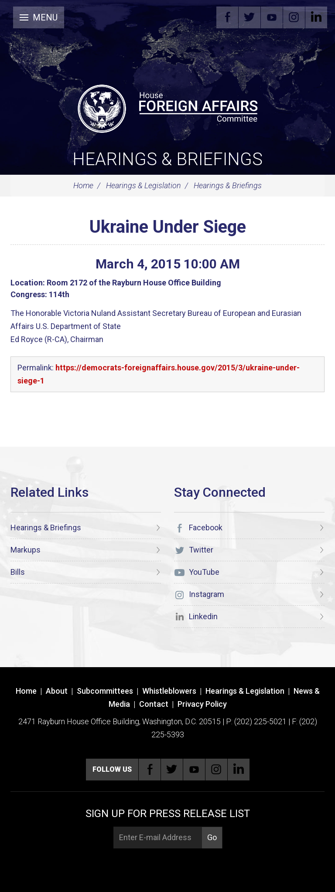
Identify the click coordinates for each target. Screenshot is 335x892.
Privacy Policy (202, 704)
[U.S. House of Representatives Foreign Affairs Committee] (167, 107)
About (57, 690)
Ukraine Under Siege (167, 227)
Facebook (227, 17)
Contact (153, 704)
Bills (17, 572)
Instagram (294, 17)
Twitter (249, 17)
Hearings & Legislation (143, 185)
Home (83, 185)
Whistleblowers (169, 690)
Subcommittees (105, 690)
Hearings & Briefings (167, 159)
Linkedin (316, 17)
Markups (25, 549)
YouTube (272, 17)
